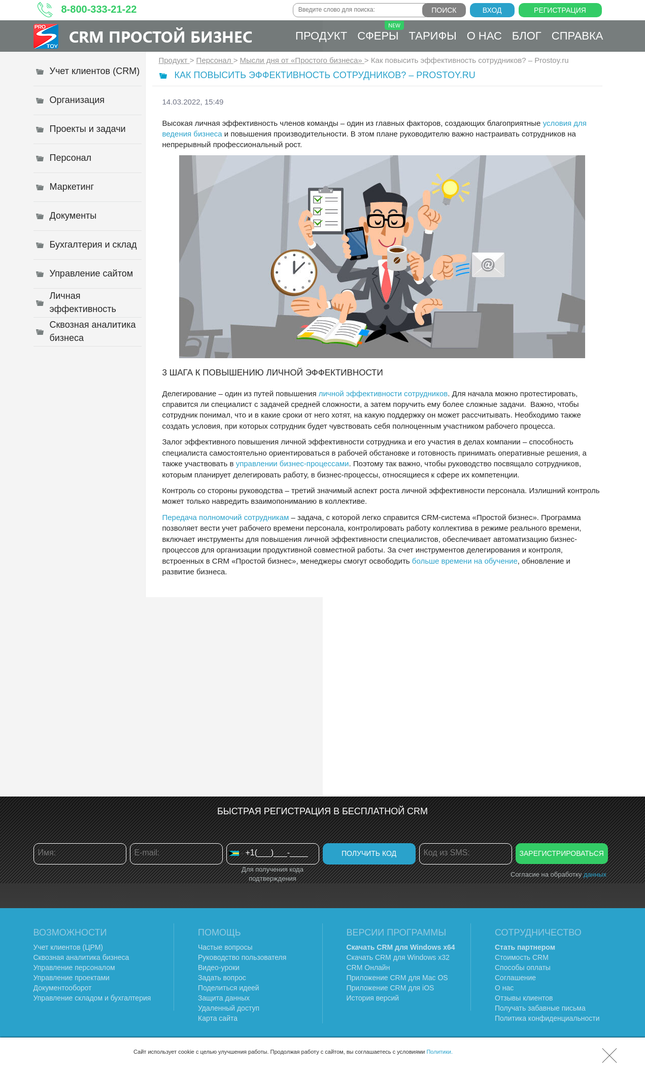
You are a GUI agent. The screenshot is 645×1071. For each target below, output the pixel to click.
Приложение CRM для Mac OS (397, 978)
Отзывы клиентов (524, 998)
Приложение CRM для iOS (390, 988)
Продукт (321, 35)
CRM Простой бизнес (160, 36)
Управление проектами (71, 978)
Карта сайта (217, 1018)
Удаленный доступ (228, 1008)
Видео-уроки (219, 967)
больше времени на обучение (465, 561)
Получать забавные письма (540, 1008)
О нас (484, 35)
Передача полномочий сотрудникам (225, 517)
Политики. (439, 1052)
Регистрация (560, 10)
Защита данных (224, 998)
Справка (577, 35)
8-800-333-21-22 (99, 9)
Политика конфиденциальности (547, 1018)
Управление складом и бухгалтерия (92, 998)
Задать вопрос (222, 978)
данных (595, 874)
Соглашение (515, 978)
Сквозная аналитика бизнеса (81, 957)
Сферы (380, 31)
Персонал (214, 60)
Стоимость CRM (522, 957)
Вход (492, 10)
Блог (526, 35)
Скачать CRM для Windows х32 (398, 957)
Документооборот (62, 988)
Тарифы (433, 35)
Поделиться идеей (228, 988)
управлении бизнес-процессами (292, 463)
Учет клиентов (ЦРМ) (68, 947)
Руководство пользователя (242, 957)
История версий (373, 998)
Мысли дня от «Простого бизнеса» (302, 60)
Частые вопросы (225, 947)
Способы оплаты (523, 967)
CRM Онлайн (368, 967)
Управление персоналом (74, 967)
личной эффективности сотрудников (383, 393)
